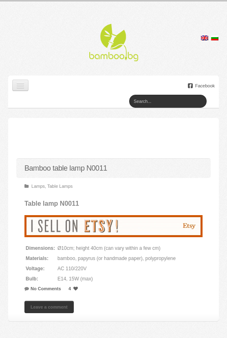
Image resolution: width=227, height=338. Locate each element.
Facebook (201, 86)
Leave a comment (49, 307)
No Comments (46, 288)
